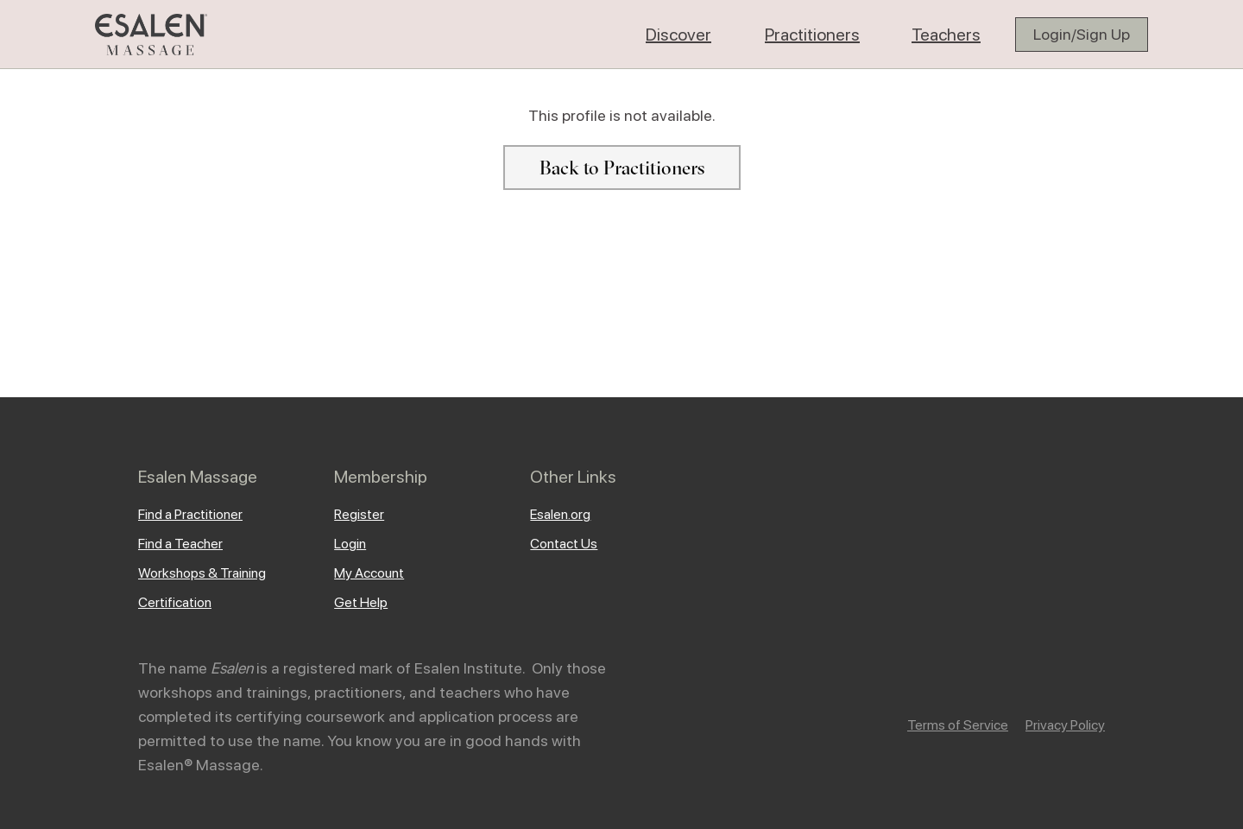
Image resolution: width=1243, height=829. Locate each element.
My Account (369, 573)
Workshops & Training (202, 573)
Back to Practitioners (621, 167)
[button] (678, 34)
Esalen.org (560, 514)
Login (350, 543)
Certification (174, 602)
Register (359, 514)
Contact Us (563, 543)
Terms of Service (957, 725)
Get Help (361, 602)
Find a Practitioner (190, 514)
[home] (151, 34)
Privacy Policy (1065, 725)
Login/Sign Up (1081, 34)
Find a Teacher (180, 543)
